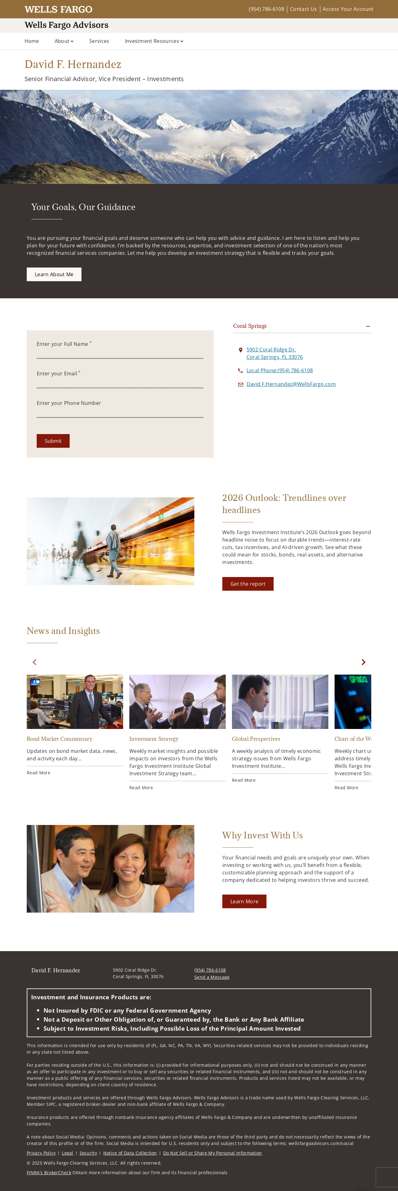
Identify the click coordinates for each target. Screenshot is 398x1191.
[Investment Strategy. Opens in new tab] (177, 751)
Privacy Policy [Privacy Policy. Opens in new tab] (41, 1150)
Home (32, 41)
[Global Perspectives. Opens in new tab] (280, 747)
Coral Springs (250, 344)
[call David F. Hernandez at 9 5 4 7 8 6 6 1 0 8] (280, 388)
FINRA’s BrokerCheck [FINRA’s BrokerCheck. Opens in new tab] (49, 1169)
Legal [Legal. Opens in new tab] (67, 1150)
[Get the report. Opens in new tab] (248, 602)
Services (99, 41)
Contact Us (303, 9)
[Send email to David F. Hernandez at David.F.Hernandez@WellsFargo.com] (291, 402)
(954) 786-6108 (266, 9)
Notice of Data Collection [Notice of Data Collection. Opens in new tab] (130, 1150)
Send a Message (211, 974)
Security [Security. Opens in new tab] (88, 1150)
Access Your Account (348, 9)
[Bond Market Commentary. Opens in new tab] (75, 743)
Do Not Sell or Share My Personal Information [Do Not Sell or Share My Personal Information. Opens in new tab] (212, 1150)
